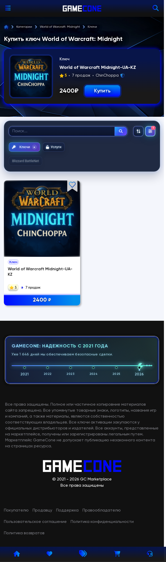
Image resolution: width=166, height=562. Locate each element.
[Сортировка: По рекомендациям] (138, 131)
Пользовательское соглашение (35, 522)
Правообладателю (101, 510)
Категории (24, 26)
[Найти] (121, 131)
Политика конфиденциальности (102, 522)
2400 (42, 300)
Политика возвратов (24, 533)
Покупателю (16, 510)
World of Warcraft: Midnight (60, 26)
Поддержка (67, 510)
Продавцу (42, 510)
